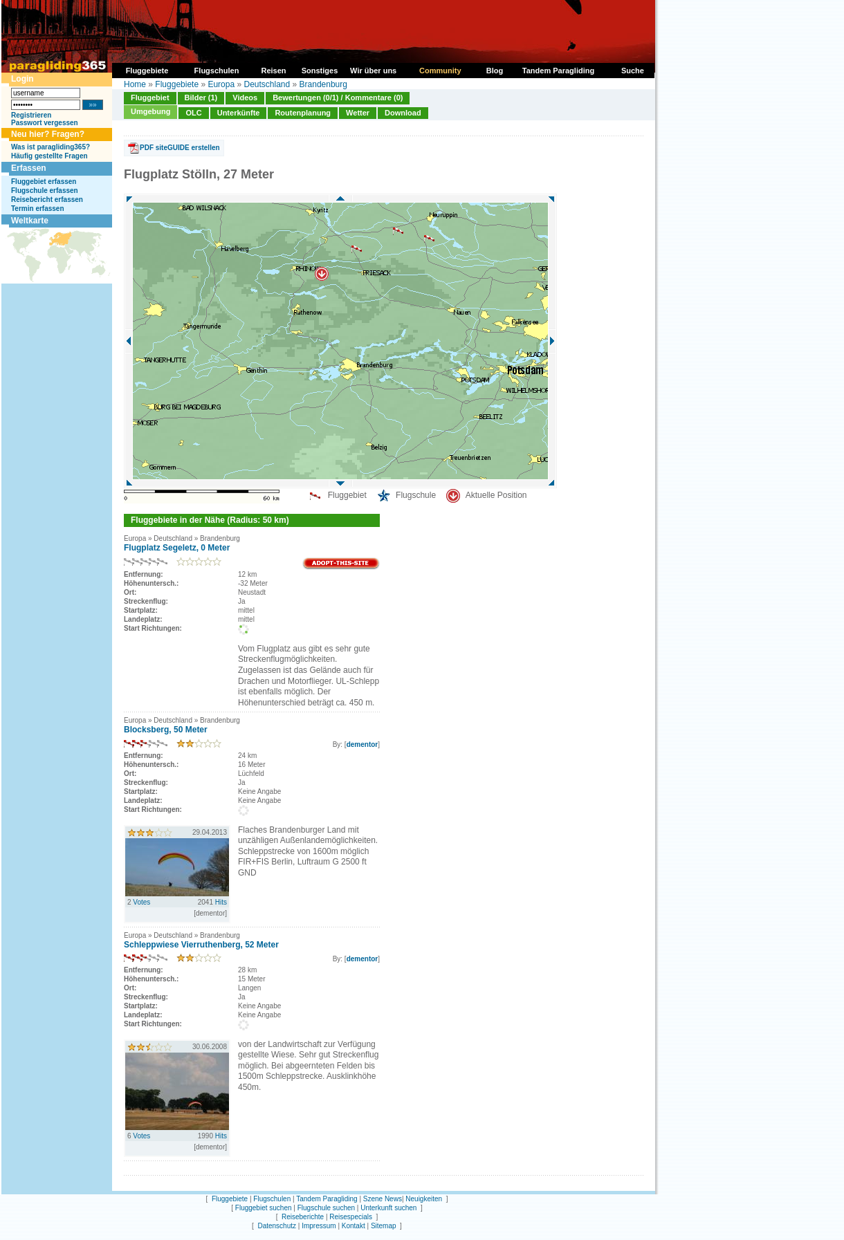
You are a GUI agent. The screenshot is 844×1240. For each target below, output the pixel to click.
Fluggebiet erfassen (43, 181)
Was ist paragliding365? (50, 147)
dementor (362, 744)
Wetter (357, 113)
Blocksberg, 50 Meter (166, 729)
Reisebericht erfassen (47, 199)
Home (135, 84)
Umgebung (150, 111)
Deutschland (267, 84)
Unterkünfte (238, 113)
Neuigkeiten (423, 1199)
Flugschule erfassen (44, 190)
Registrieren (31, 115)
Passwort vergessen (44, 123)
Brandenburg (323, 84)
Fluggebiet (150, 97)
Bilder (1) (201, 97)
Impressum (319, 1226)
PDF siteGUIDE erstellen (180, 147)
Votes (141, 902)
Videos (244, 97)
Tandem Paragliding (326, 1199)
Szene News (382, 1199)
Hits (221, 902)
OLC (193, 113)
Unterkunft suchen (388, 1208)
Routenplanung (303, 113)
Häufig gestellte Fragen (49, 156)
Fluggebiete (177, 84)
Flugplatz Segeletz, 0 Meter (177, 548)
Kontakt (353, 1226)
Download (403, 113)
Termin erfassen (37, 208)
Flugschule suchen (326, 1208)
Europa (221, 84)
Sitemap (383, 1226)
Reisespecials (350, 1217)
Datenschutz (276, 1226)
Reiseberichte (303, 1217)
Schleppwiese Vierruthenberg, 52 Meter (201, 945)
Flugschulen (272, 1199)
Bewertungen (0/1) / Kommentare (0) (338, 97)
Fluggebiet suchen (263, 1208)
